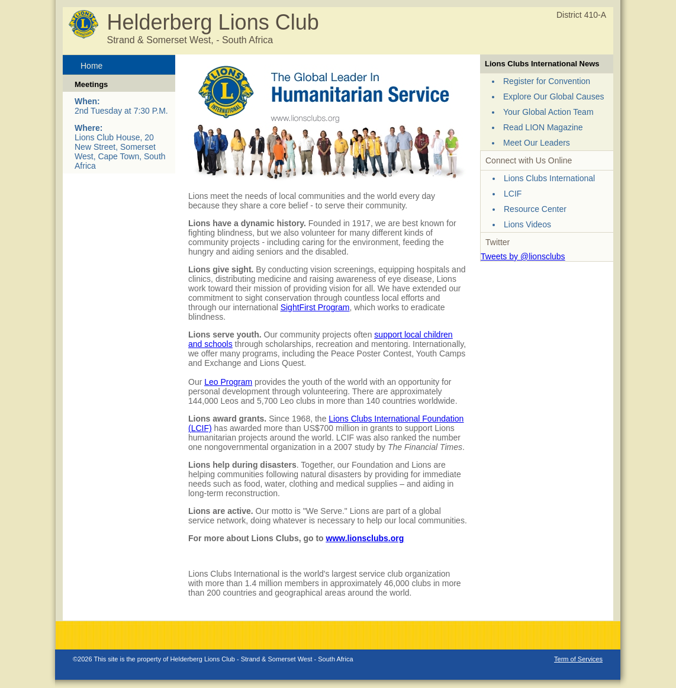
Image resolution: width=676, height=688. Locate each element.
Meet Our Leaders (536, 142)
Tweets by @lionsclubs (523, 256)
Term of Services (578, 659)
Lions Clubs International (549, 178)
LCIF (513, 193)
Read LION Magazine (543, 127)
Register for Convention (546, 81)
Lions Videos (527, 224)
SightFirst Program (315, 307)
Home (91, 65)
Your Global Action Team (548, 112)
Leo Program (228, 382)
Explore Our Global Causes (553, 96)
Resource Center (535, 209)
